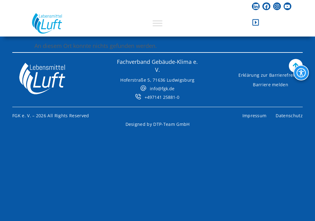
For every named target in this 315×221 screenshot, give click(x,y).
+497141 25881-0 (162, 97)
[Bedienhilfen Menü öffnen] (301, 72)
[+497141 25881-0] (138, 96)
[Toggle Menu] (157, 23)
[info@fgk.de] (143, 88)
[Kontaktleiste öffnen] (255, 22)
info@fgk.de (162, 88)
